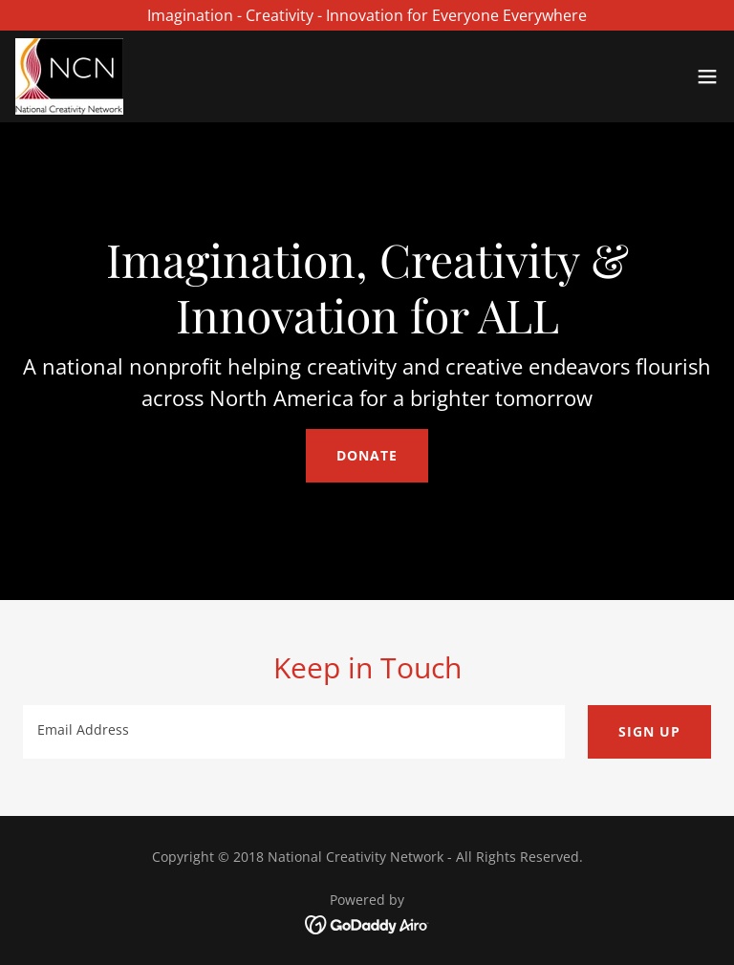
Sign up (649, 731)
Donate (367, 455)
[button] (707, 76)
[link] (69, 76)
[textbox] (294, 732)
